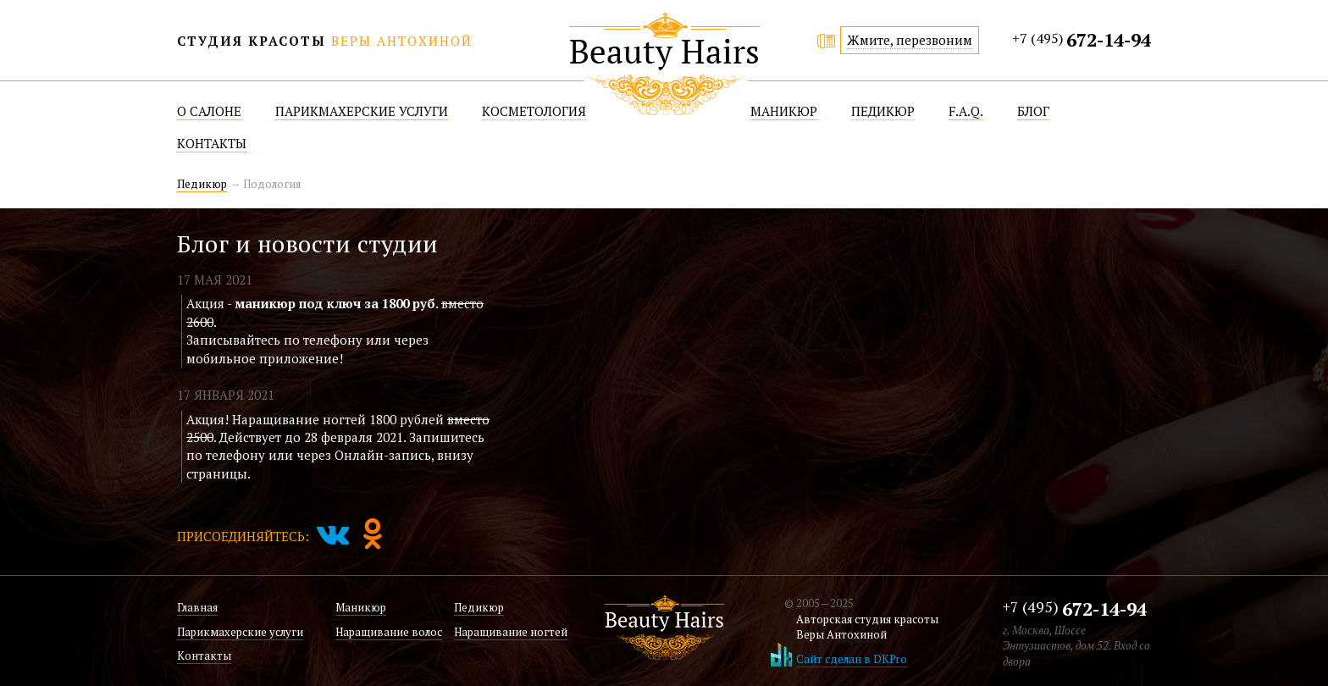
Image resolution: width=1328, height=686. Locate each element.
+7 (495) (1081, 39)
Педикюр (202, 183)
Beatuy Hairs (664, 64)
